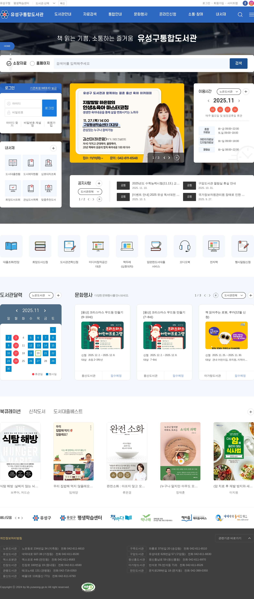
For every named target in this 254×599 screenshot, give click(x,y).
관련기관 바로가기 (230, 538)
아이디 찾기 (12, 124)
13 (38, 345)
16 (8, 353)
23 (8, 361)
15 (53, 345)
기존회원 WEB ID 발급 (43, 88)
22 (53, 353)
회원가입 (51, 124)
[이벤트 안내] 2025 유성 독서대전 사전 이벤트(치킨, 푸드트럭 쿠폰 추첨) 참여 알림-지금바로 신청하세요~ (156, 194)
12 (30, 345)
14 (45, 345)
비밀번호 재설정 (32, 124)
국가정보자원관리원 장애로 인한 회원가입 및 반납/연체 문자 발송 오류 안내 (222, 194)
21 (45, 353)
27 (38, 361)
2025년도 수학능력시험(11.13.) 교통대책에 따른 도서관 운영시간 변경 (156, 183)
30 (8, 368)
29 (53, 361)
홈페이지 (43, 63)
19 (30, 353)
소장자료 (20, 63)
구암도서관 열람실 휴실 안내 (217, 183)
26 (30, 361)
